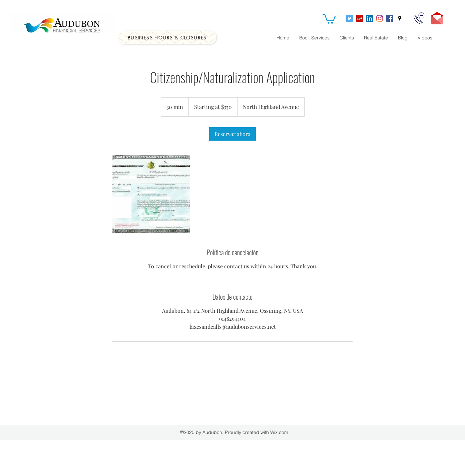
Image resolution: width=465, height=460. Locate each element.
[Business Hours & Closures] (167, 37)
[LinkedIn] (369, 18)
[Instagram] (379, 18)
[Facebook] (389, 18)
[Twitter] (349, 18)
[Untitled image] (151, 194)
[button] (329, 18)
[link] (232, 134)
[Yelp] (359, 18)
